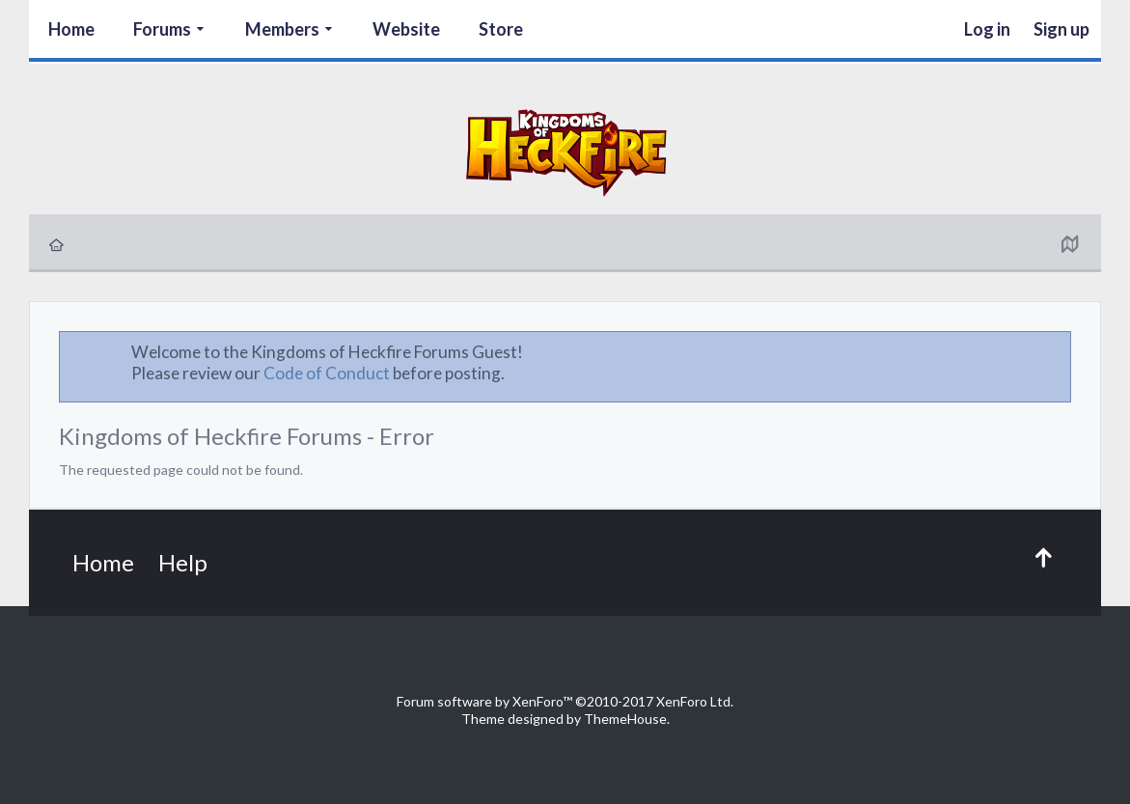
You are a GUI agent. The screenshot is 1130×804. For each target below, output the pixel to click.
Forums (162, 29)
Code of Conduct (326, 373)
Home (71, 29)
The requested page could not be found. (181, 469)
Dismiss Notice (1057, 351)
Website (406, 29)
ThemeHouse (625, 718)
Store (501, 29)
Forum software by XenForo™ (565, 701)
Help (182, 562)
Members (282, 29)
